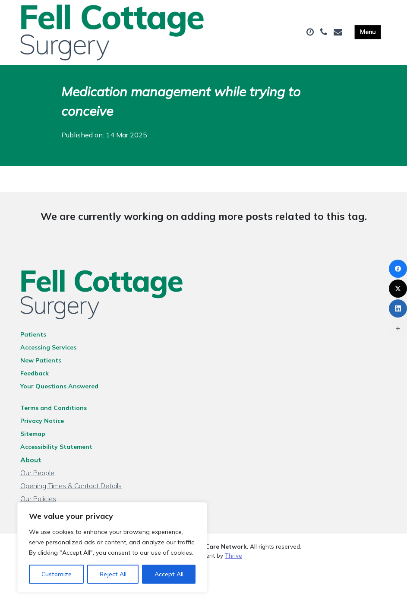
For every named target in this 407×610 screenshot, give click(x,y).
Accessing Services (48, 347)
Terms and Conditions (53, 408)
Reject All (113, 574)
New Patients (40, 360)
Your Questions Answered (59, 386)
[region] (112, 547)
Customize (56, 574)
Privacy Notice (42, 421)
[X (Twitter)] (398, 289)
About (30, 459)
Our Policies (38, 498)
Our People (37, 472)
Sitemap (32, 434)
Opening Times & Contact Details (71, 485)
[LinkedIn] (398, 308)
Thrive (233, 555)
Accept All (169, 574)
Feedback (34, 373)
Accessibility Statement (56, 447)
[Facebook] (398, 269)
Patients (33, 334)
